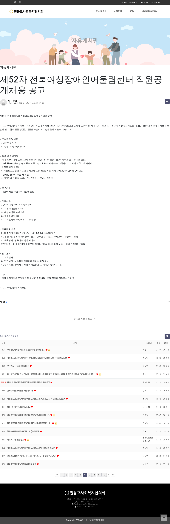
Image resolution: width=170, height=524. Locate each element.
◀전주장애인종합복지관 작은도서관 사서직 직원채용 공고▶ (31, 448)
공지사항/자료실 (150, 11)
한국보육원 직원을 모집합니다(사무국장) (23, 431)
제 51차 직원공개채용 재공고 (19, 407)
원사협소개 (101, 11)
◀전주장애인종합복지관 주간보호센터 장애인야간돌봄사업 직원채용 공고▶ (37, 358)
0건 (10, 103)
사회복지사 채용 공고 (15, 440)
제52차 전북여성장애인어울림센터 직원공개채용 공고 (28, 382)
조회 (158, 343)
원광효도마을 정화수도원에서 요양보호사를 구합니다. (28, 415)
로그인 (144, 2)
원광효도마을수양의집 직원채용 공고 (22, 464)
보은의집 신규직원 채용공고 (18, 366)
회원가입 (155, 2)
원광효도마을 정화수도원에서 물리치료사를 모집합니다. (29, 423)
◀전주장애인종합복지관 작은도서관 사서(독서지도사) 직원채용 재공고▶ (36, 399)
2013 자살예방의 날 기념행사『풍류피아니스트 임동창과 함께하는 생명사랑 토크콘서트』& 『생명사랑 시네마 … (51, 374)
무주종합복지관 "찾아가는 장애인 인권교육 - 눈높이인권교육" (32, 456)
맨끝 (113, 475)
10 (103, 474)
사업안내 (118, 11)
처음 (57, 475)
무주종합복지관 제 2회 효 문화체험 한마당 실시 (26, 350)
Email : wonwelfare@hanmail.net (86, 504)
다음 (108, 475)
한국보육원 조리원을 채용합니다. (20, 391)
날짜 (166, 343)
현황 (132, 11)
